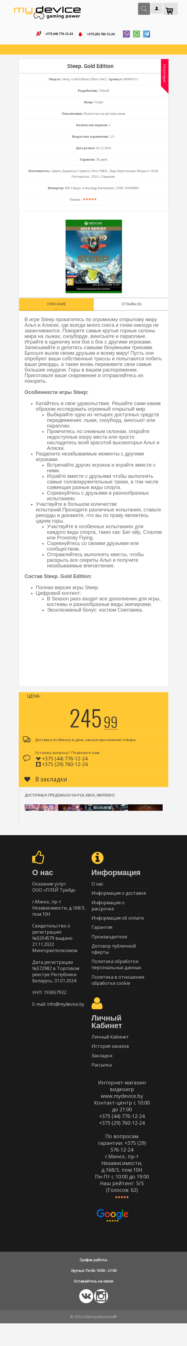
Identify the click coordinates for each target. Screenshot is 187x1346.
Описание (56, 306)
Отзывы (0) (131, 306)
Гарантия (102, 936)
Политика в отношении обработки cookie (118, 995)
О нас (97, 887)
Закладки (102, 1076)
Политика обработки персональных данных (116, 978)
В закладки (45, 781)
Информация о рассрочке (108, 911)
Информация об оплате (118, 925)
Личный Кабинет (110, 1054)
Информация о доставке (119, 897)
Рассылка (102, 1087)
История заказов (110, 1065)
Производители (109, 947)
